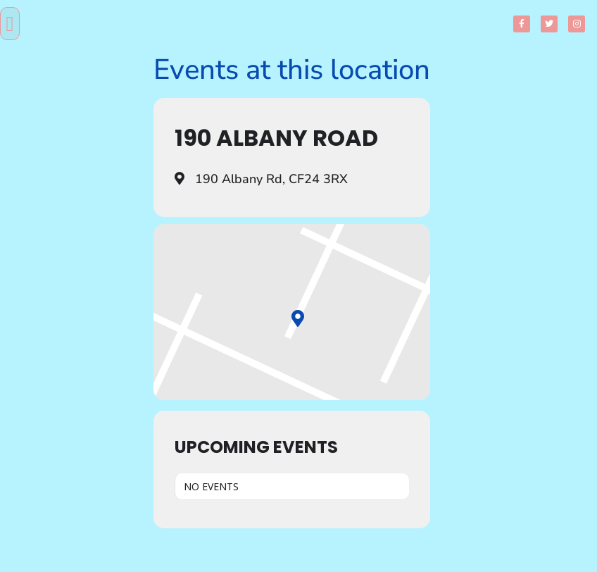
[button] (10, 23)
